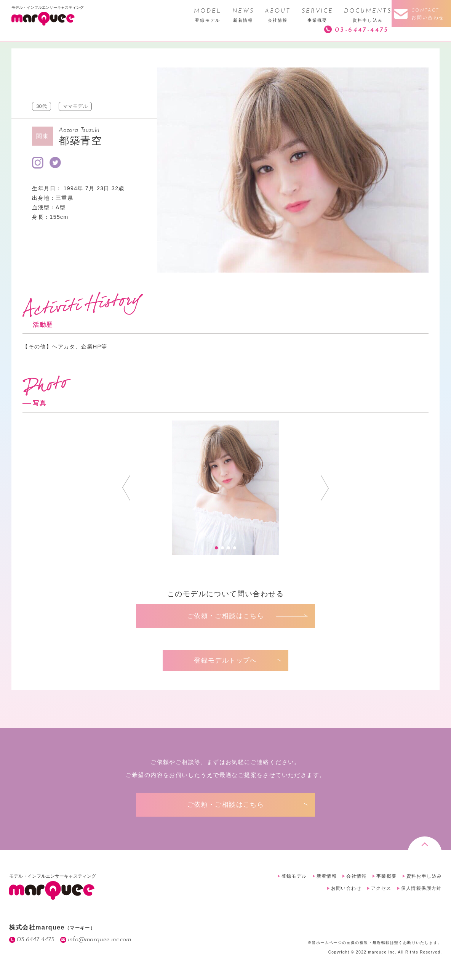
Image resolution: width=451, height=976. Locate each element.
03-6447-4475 (362, 30)
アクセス (381, 888)
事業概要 (386, 876)
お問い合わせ (346, 888)
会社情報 (356, 876)
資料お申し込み (424, 876)
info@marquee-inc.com (99, 939)
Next (325, 488)
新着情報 (327, 876)
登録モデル (294, 876)
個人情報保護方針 (421, 888)
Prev (126, 488)
